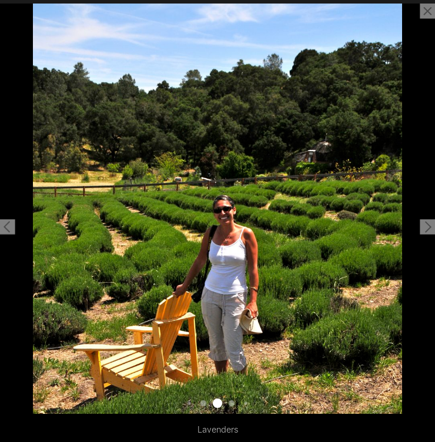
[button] (7, 227)
